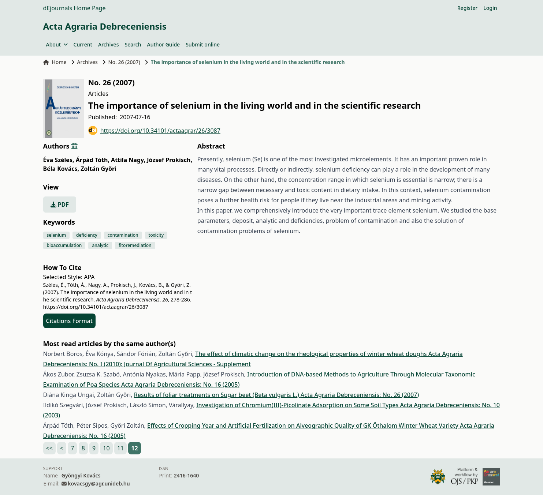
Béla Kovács (61, 169)
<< (49, 448)
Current (83, 44)
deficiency (86, 235)
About (57, 44)
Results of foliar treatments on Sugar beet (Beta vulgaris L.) (217, 395)
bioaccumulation (64, 245)
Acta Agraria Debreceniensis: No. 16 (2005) (180, 384)
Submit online (203, 44)
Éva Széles (58, 160)
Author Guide (163, 44)
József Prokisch (169, 160)
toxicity (156, 235)
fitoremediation (135, 245)
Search (132, 44)
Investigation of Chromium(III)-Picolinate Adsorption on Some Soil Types (298, 405)
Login (490, 7)
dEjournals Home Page (74, 8)
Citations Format (69, 321)
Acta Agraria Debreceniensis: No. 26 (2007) (360, 395)
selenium (56, 235)
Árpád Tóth (92, 160)
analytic (100, 245)
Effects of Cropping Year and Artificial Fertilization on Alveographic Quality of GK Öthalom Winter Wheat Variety (303, 425)
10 (106, 448)
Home (55, 62)
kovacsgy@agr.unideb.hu (99, 483)
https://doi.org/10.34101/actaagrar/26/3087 (154, 130)
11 (120, 448)
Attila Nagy (128, 160)
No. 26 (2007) (124, 62)
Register (467, 7)
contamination (123, 235)
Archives (108, 44)
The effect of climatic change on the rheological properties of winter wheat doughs (311, 354)
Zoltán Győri (98, 169)
